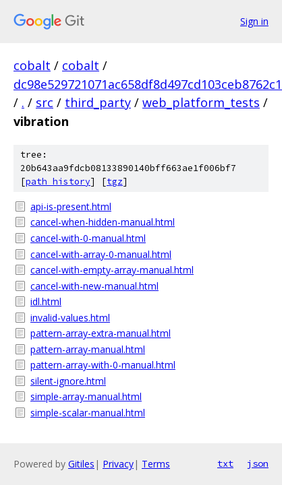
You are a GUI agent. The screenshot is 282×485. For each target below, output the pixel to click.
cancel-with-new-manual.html (94, 286)
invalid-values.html (70, 317)
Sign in (254, 21)
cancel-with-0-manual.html (88, 238)
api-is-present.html (70, 206)
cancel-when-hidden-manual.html (102, 222)
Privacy (118, 463)
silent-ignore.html (68, 381)
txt (225, 463)
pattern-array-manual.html (87, 349)
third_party (98, 102)
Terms (156, 463)
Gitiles (81, 463)
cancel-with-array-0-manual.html (100, 254)
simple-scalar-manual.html (87, 412)
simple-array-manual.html (86, 396)
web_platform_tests (201, 102)
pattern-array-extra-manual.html (100, 333)
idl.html (45, 301)
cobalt (32, 65)
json (258, 463)
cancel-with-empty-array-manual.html (112, 269)
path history (58, 181)
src (44, 102)
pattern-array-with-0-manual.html (102, 364)
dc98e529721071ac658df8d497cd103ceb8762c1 (147, 84)
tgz (115, 181)
